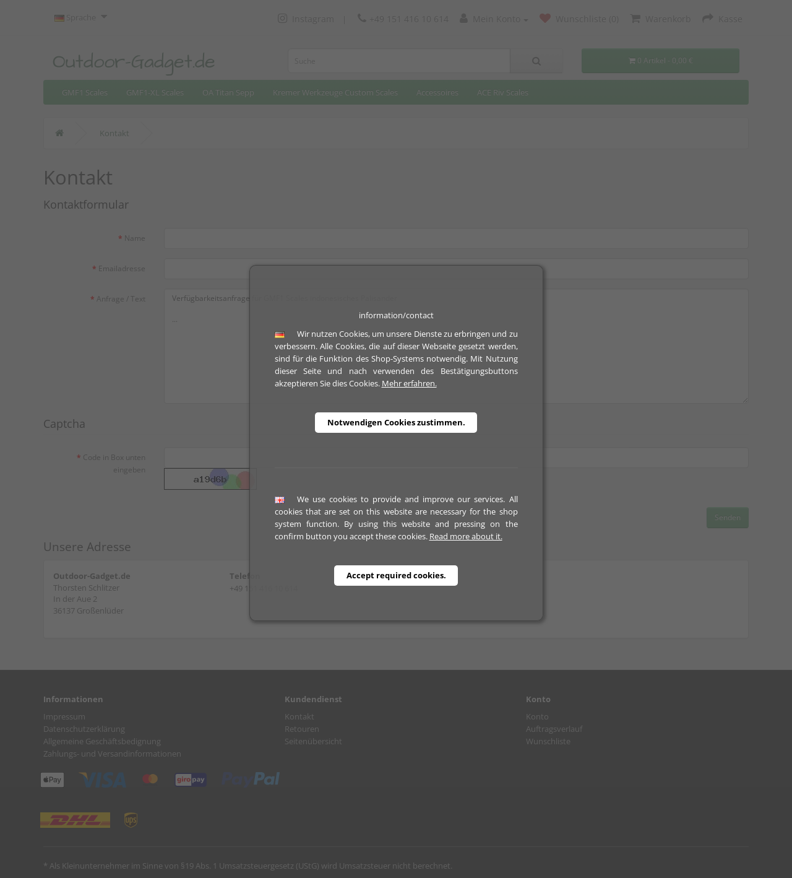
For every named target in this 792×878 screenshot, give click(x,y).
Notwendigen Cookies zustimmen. (396, 422)
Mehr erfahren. (409, 383)
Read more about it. (465, 536)
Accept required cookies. (396, 575)
